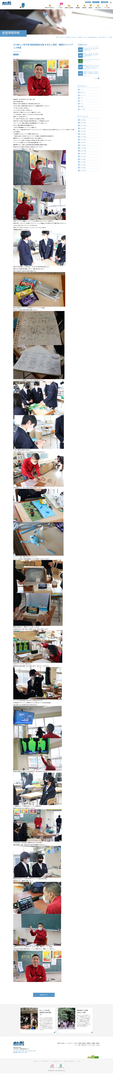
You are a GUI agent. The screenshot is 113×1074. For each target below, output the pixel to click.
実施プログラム (83, 95)
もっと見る (94, 81)
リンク (82, 1061)
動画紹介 (91, 7)
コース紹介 (59, 6)
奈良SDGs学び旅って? (50, 7)
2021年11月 (83, 158)
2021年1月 (82, 176)
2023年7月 (82, 133)
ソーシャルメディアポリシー (56, 1061)
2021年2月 (82, 173)
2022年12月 (83, 143)
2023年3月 (82, 140)
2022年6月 (82, 146)
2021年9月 (82, 164)
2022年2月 (82, 149)
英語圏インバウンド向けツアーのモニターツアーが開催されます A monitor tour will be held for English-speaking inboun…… (91, 69)
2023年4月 (82, 137)
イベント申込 (107, 7)
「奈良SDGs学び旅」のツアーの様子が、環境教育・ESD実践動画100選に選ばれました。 (91, 76)
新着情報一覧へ (44, 994)
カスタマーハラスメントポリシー (71, 1061)
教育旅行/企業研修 (69, 7)
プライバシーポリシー (43, 1061)
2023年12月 (83, 127)
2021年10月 (83, 161)
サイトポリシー (33, 1061)
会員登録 (104, 2)
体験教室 (82, 110)
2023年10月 (83, 130)
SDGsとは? (70, 1043)
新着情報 (78, 7)
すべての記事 (83, 113)
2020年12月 (83, 179)
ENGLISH (97, 1045)
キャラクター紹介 (90, 1045)
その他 (81, 107)
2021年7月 (82, 170)
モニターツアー (83, 98)
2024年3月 (82, 124)
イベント (82, 104)
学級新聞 (84, 7)
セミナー (82, 101)
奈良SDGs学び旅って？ (61, 1043)
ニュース (82, 92)
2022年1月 (82, 152)
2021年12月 (83, 155)
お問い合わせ (98, 7)
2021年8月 (82, 167)
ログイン (95, 2)
